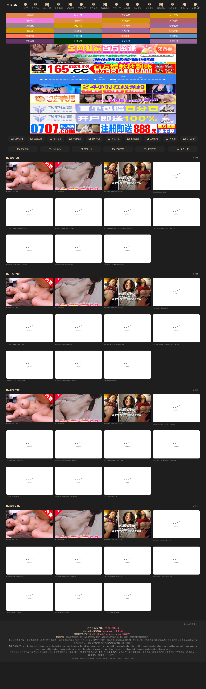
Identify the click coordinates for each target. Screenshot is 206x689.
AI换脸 (134, 6)
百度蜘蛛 (73, 662)
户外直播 (30, 42)
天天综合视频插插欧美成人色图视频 (71, 580)
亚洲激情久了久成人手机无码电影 (21, 383)
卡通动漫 (77, 6)
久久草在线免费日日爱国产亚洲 (167, 543)
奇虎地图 (126, 662)
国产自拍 (42, 6)
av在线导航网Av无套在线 (66, 616)
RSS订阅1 (63, 662)
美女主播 (54, 6)
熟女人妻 (180, 6)
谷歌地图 (97, 662)
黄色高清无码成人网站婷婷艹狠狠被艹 (72, 463)
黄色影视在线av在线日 (163, 193)
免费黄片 (78, 21)
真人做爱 (126, 15)
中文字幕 (66, 6)
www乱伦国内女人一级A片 (18, 616)
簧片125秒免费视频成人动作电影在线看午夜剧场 (125, 229)
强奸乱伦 (168, 6)
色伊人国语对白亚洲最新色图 (68, 346)
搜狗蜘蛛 (117, 662)
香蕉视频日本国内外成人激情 (19, 580)
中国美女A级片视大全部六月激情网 (119, 266)
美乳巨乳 (157, 6)
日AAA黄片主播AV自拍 (16, 500)
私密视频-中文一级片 (15, 192)
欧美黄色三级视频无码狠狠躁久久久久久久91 (173, 346)
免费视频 (175, 21)
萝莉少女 (191, 6)
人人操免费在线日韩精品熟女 (166, 310)
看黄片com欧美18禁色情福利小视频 (120, 346)
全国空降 (78, 36)
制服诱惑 (112, 6)
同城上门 (30, 31)
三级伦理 (124, 6)
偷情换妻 (175, 26)
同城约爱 (30, 36)
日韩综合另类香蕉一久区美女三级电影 (170, 427)
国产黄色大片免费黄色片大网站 (20, 346)
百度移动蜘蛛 (85, 662)
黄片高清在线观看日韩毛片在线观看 (71, 383)
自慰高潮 (30, 15)
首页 (33, 6)
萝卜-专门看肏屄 (62, 192)
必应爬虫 (136, 662)
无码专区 (89, 6)
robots (145, 662)
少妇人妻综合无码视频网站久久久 (119, 580)
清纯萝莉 (175, 31)
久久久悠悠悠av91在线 (114, 500)
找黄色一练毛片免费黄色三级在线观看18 (73, 500)
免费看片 (30, 21)
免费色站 (126, 21)
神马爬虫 (107, 662)
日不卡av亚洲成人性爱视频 (116, 616)
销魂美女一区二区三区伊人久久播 (168, 580)
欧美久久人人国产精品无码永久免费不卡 (171, 463)
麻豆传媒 (101, 6)
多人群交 (145, 6)
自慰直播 (175, 42)
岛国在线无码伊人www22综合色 (69, 266)
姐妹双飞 (175, 15)
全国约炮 (78, 31)
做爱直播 (126, 42)
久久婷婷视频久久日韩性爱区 (19, 463)
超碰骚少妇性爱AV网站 (114, 383)
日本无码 (126, 26)
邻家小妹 (126, 31)
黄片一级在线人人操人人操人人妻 (119, 463)
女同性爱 (150, 149)
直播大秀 (78, 42)
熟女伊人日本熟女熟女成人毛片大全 (22, 266)
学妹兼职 (126, 36)
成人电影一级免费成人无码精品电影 (22, 229)
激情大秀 (78, 15)
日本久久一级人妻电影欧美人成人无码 (170, 229)
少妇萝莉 (175, 36)
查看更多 (194, 158)
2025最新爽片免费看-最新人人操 (118, 192)
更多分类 (183, 149)
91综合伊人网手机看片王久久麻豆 (70, 229)
